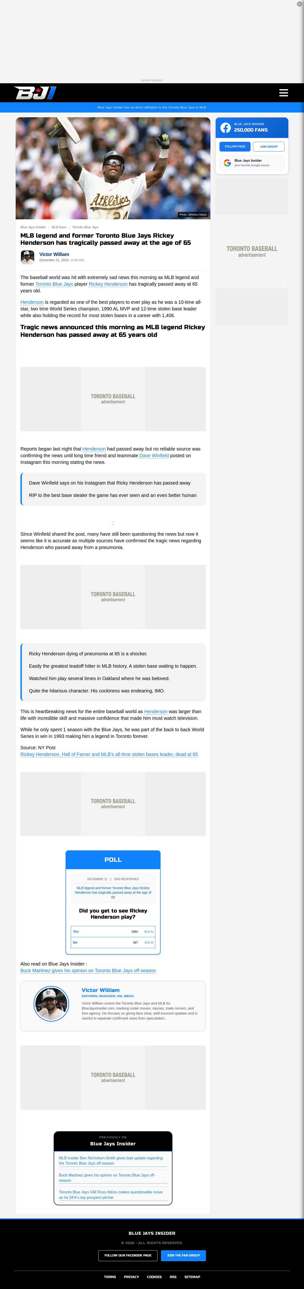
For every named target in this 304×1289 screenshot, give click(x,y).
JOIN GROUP (269, 146)
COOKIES (154, 1277)
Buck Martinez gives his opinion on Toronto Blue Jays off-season (88, 970)
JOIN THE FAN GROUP (183, 1256)
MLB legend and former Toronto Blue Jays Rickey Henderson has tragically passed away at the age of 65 (113, 892)
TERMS (110, 1277)
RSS (173, 1277)
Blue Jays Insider (33, 227)
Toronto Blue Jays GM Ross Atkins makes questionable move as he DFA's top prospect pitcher (110, 1195)
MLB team (58, 227)
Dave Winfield (154, 455)
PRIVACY (131, 1277)
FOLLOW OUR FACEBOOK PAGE (127, 1256)
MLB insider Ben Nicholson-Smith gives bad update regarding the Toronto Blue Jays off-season (111, 1160)
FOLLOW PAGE (235, 146)
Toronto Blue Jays (85, 227)
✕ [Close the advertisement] (299, 4)
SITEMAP (192, 1277)
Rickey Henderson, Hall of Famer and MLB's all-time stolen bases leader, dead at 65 (109, 754)
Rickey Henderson (108, 284)
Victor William (54, 254)
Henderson (32, 302)
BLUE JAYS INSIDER (152, 1233)
